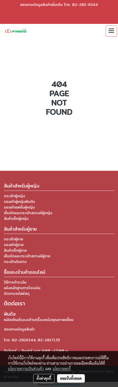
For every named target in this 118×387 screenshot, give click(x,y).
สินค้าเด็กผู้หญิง (16, 218)
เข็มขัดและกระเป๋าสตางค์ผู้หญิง (28, 213)
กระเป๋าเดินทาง (15, 262)
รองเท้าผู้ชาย (14, 245)
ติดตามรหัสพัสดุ (17, 293)
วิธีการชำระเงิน (15, 282)
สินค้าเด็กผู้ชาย (15, 250)
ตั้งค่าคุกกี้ (44, 378)
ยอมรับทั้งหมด (71, 378)
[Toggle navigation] (111, 31)
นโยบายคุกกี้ (62, 368)
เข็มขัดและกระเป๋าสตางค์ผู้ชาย (27, 256)
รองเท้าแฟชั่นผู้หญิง (19, 207)
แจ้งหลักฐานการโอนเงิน (22, 288)
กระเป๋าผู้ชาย (13, 239)
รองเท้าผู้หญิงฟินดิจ (19, 201)
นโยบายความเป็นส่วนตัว (26, 368)
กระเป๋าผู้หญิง (14, 196)
